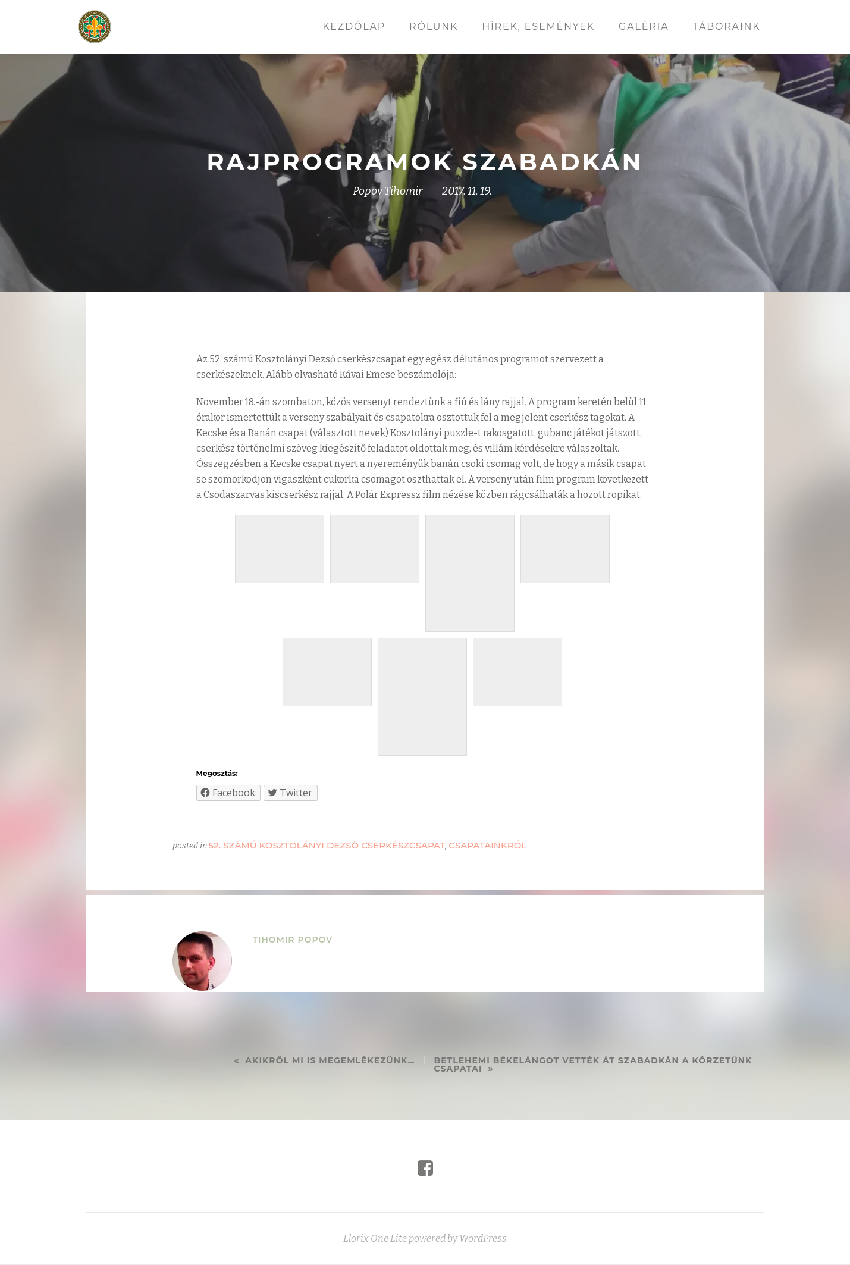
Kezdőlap (353, 26)
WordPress (483, 1251)
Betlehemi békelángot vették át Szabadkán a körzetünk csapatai (593, 1064)
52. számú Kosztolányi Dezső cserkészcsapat (327, 845)
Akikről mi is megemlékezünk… (330, 1060)
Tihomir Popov (293, 939)
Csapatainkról (487, 845)
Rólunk (433, 26)
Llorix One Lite (376, 1251)
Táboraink (726, 26)
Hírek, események (538, 26)
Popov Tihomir (387, 191)
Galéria (644, 26)
